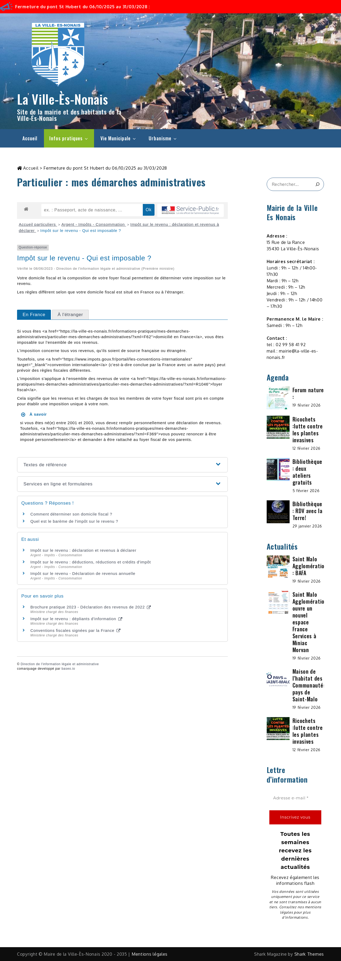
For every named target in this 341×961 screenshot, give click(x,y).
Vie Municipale (118, 138)
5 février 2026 (306, 490)
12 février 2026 (307, 448)
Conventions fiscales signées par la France (75, 630)
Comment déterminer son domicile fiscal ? (71, 514)
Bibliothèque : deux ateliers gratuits (307, 471)
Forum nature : (308, 393)
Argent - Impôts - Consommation (94, 224)
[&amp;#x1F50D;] (317, 184)
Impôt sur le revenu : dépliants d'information (76, 618)
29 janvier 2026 (307, 526)
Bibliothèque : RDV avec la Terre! (308, 511)
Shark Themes (309, 954)
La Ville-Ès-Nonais (62, 98)
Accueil (29, 138)
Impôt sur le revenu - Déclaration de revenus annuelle (82, 573)
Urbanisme (163, 138)
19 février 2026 (307, 405)
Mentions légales (150, 954)
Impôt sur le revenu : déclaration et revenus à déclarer (83, 550)
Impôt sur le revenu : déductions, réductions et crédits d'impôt (90, 562)
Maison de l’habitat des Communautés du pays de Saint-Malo (313, 685)
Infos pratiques (69, 138)
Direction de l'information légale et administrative (60, 664)
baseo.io (68, 668)
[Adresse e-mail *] (295, 798)
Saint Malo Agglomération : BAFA (310, 566)
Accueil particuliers (38, 224)
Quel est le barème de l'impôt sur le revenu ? (74, 521)
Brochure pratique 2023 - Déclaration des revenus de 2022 (90, 607)
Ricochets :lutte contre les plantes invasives (308, 429)
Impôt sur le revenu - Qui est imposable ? (80, 230)
